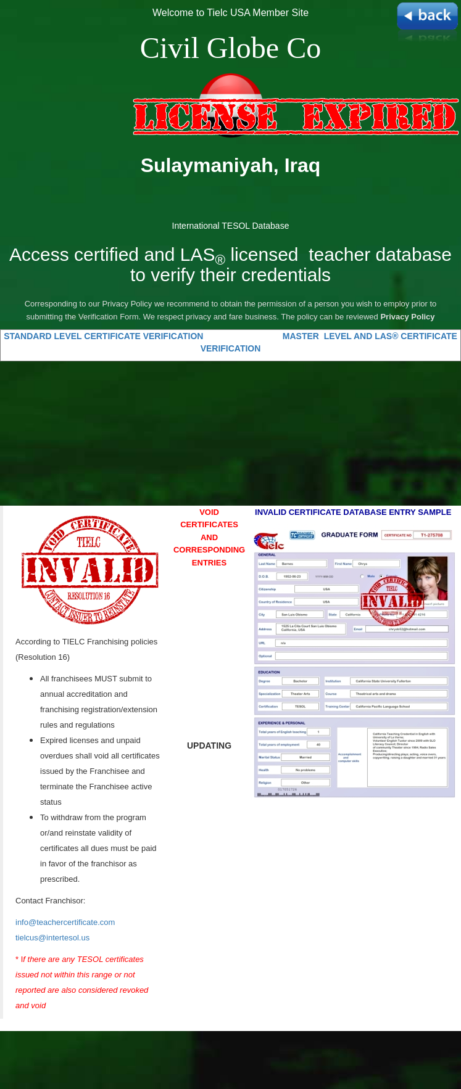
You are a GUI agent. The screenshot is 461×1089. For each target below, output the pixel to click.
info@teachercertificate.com (65, 922)
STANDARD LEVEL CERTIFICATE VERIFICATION (105, 336)
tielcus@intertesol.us (52, 937)
